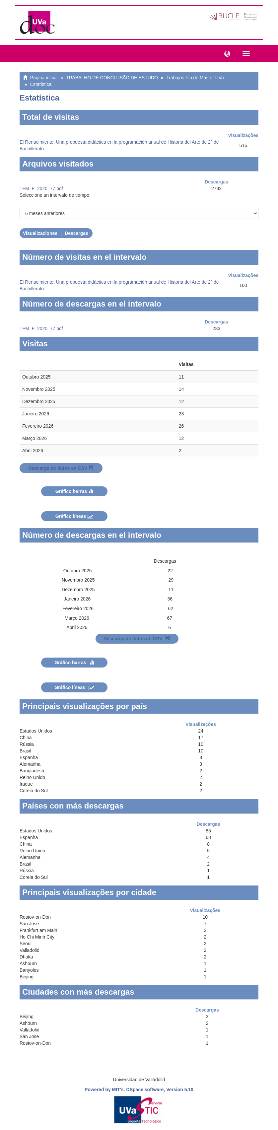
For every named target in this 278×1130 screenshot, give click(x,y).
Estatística (41, 84)
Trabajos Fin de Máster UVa (195, 77)
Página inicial (44, 77)
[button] (225, 53)
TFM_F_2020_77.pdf (41, 188)
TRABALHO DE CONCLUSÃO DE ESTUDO (112, 77)
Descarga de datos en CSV (61, 468)
